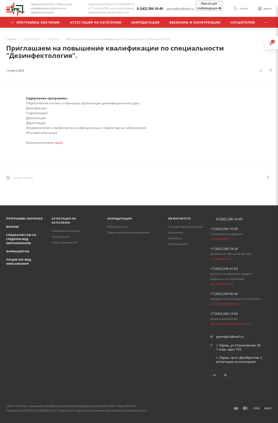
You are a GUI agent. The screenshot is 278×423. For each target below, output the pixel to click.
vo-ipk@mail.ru (221, 259)
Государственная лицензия (185, 227)
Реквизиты (175, 238)
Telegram (225, 375)
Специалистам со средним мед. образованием (21, 239)
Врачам (12, 227)
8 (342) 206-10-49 (150, 8)
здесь (59, 142)
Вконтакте (214, 375)
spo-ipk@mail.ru (222, 284)
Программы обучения (24, 218)
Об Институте (179, 218)
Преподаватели (178, 244)
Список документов (64, 242)
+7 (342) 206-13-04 (224, 314)
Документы (175, 232)
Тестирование (61, 236)
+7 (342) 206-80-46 (224, 294)
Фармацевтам (17, 251)
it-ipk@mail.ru (220, 239)
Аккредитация (119, 218)
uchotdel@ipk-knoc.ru (225, 304)
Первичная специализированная (128, 232)
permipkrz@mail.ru (230, 336)
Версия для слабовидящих (209, 5)
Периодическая (117, 227)
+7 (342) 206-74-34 (224, 249)
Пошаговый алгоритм (66, 231)
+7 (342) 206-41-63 (224, 269)
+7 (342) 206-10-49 (224, 229)
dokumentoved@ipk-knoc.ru (230, 324)
